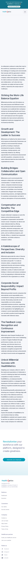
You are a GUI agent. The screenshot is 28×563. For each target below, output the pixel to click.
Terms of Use (4, 529)
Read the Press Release (13, 6)
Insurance (3, 498)
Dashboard (4, 495)
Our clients (4, 506)
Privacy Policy (4, 526)
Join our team (4, 520)
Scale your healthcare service (8, 537)
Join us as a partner (6, 540)
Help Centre (4, 523)
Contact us (4, 518)
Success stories (5, 509)
